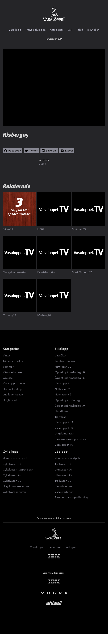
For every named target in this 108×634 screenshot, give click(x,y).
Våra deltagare (12, 372)
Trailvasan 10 (63, 464)
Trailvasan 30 (63, 480)
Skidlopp (61, 349)
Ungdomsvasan (64, 433)
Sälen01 (8, 229)
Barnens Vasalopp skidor (70, 439)
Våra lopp (15, 29)
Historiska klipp (12, 389)
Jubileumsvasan (13, 394)
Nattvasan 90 (63, 389)
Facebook (55, 547)
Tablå (79, 29)
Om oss (8, 377)
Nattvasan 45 (63, 394)
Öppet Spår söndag (67, 400)
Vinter (6, 355)
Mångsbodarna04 (14, 272)
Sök (70, 29)
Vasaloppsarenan (14, 383)
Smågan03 (79, 229)
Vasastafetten (63, 486)
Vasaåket (60, 355)
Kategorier (56, 29)
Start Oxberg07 (82, 272)
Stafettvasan (62, 411)
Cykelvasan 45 (12, 475)
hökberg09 (44, 315)
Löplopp (61, 452)
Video (42, 163)
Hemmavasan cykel (15, 458)
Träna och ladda (35, 29)
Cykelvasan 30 (12, 480)
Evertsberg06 (46, 272)
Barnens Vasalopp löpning (71, 497)
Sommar (8, 366)
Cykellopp (10, 452)
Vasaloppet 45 (64, 422)
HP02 (41, 229)
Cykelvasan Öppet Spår (18, 469)
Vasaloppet (62, 383)
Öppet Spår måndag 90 (70, 405)
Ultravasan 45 (63, 475)
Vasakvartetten (64, 491)
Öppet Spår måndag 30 (70, 372)
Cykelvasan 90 (12, 464)
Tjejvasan (61, 416)
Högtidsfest (10, 400)
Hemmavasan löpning (68, 458)
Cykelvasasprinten (14, 491)
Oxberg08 (9, 315)
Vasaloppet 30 (64, 428)
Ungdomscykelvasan (16, 486)
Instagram (71, 547)
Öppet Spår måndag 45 (70, 377)
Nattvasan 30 (63, 366)
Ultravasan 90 (63, 469)
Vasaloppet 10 (64, 444)
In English (93, 29)
